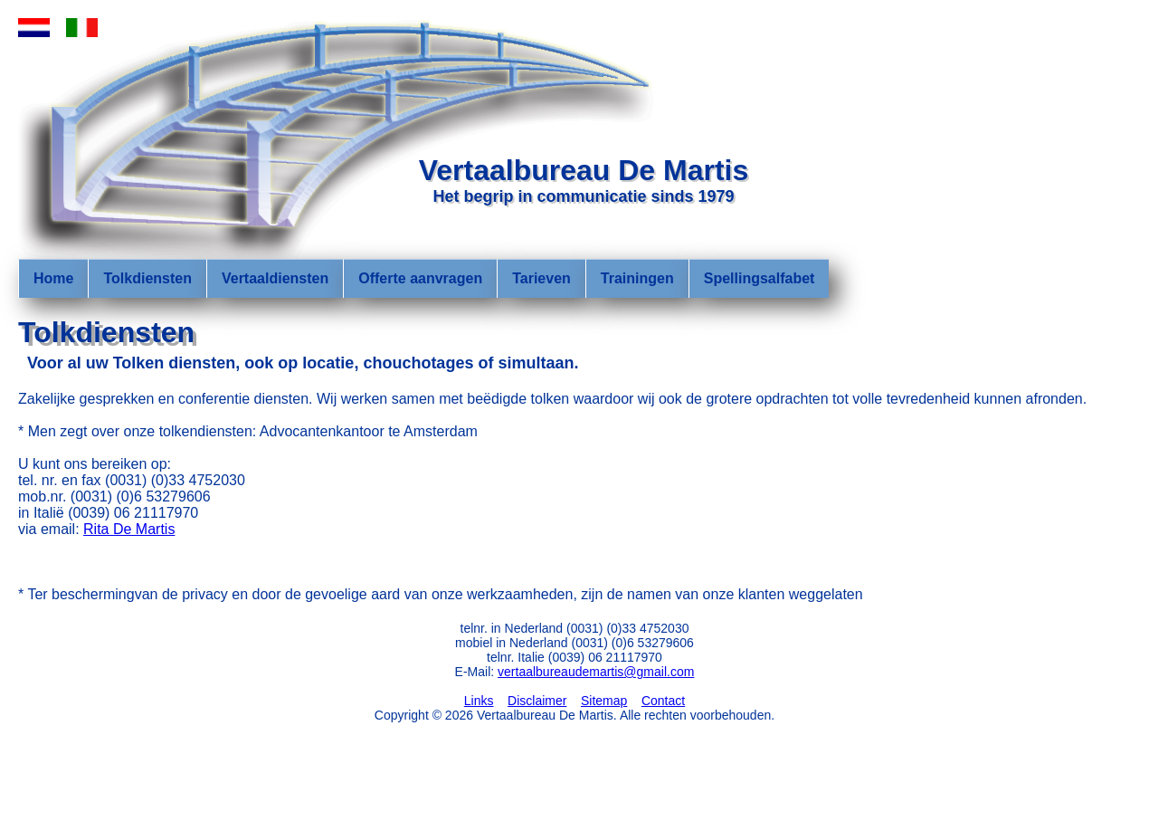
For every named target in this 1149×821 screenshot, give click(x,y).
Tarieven (541, 278)
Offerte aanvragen (420, 278)
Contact (663, 700)
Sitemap (604, 700)
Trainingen (637, 278)
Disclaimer (537, 700)
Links (479, 700)
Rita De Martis (129, 529)
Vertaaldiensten (275, 278)
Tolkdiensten (147, 278)
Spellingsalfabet (759, 278)
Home (53, 278)
